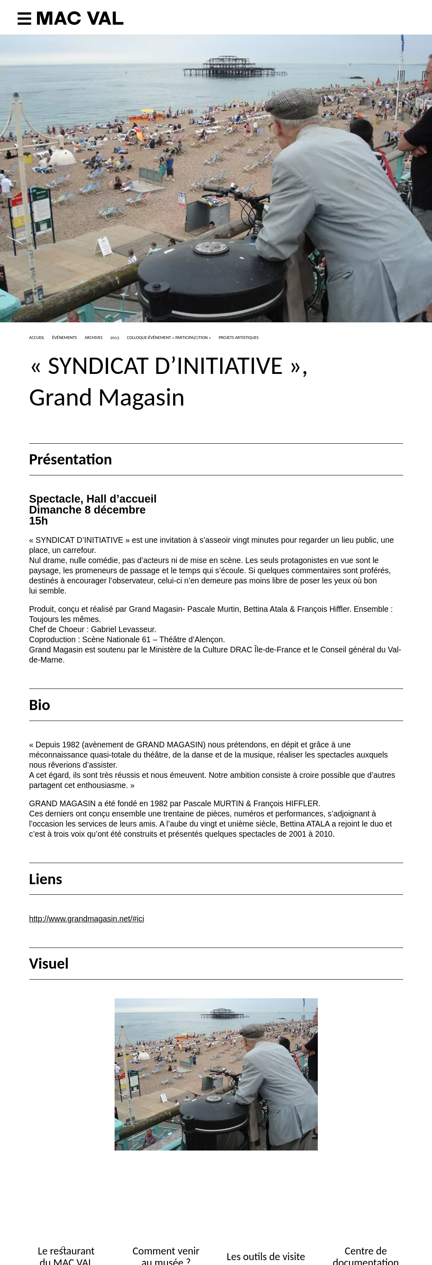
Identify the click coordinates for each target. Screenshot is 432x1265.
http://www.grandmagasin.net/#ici (86, 919)
